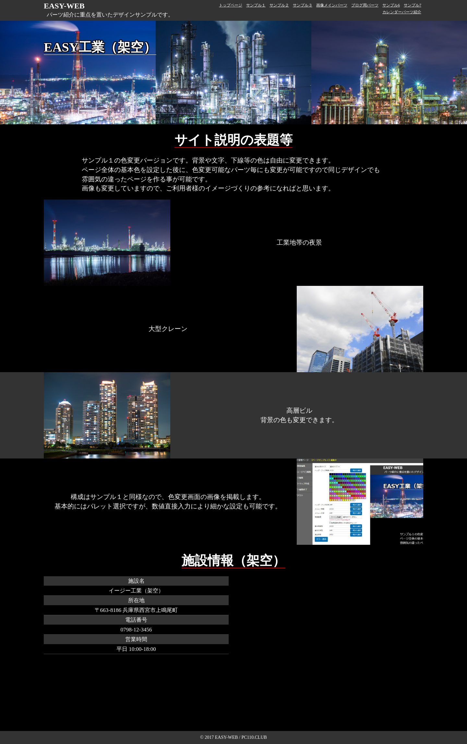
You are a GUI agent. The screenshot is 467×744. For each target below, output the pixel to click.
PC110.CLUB (254, 737)
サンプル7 (412, 5)
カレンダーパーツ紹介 (401, 12)
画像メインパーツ (331, 5)
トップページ (230, 5)
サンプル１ (256, 5)
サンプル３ (302, 5)
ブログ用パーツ (364, 5)
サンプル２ (279, 5)
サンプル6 (391, 5)
